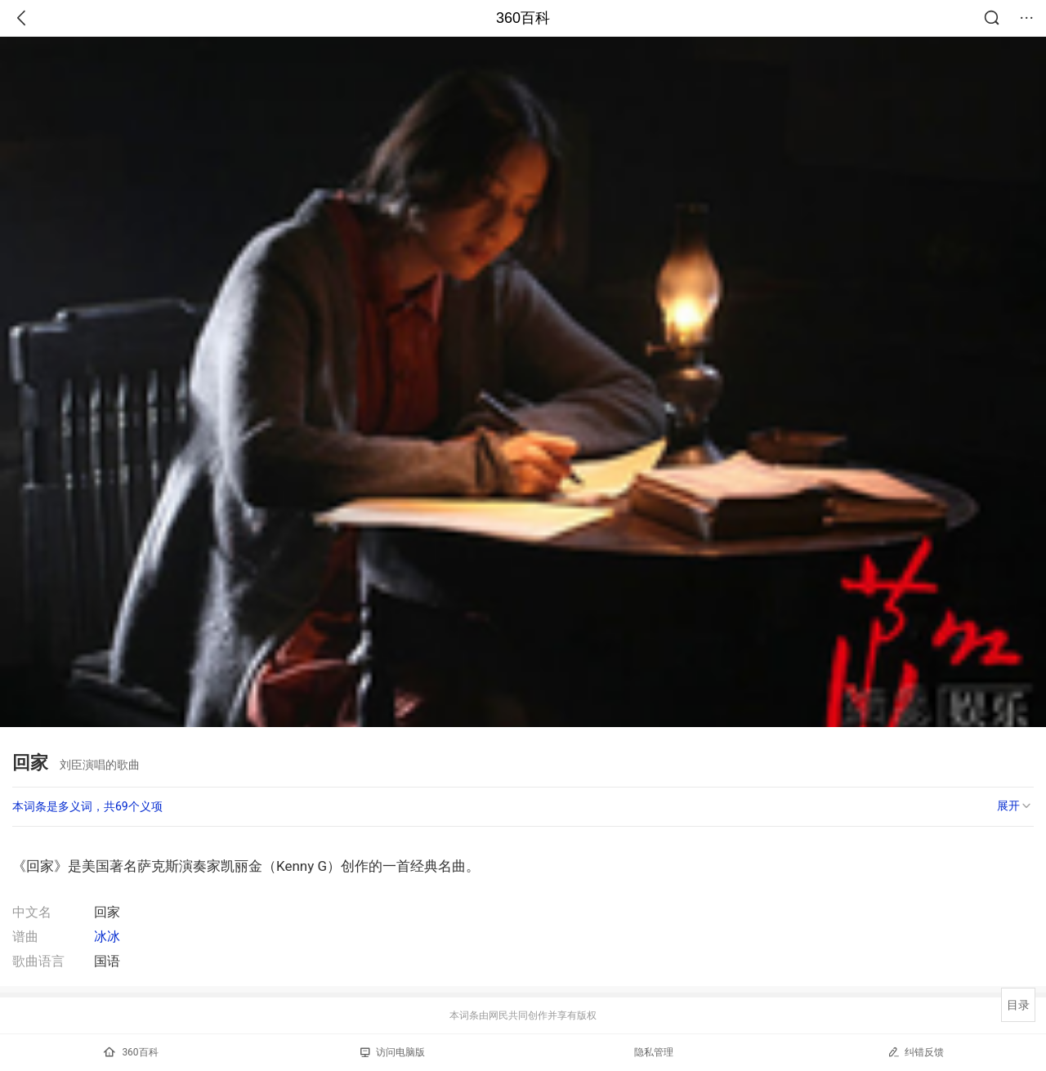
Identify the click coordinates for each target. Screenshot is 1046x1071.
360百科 (523, 18)
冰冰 (107, 936)
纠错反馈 (915, 1052)
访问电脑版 (392, 1052)
